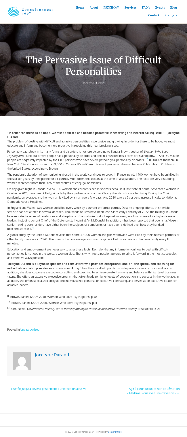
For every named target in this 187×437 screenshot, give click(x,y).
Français (171, 15)
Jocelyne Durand (93, 83)
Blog (173, 7)
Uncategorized (29, 329)
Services (130, 7)
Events (160, 7)
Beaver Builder (115, 431)
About (94, 7)
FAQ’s (146, 7)
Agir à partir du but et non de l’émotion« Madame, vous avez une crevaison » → (153, 391)
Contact (153, 15)
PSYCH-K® (111, 7)
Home (80, 7)
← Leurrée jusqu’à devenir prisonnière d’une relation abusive (46, 389)
